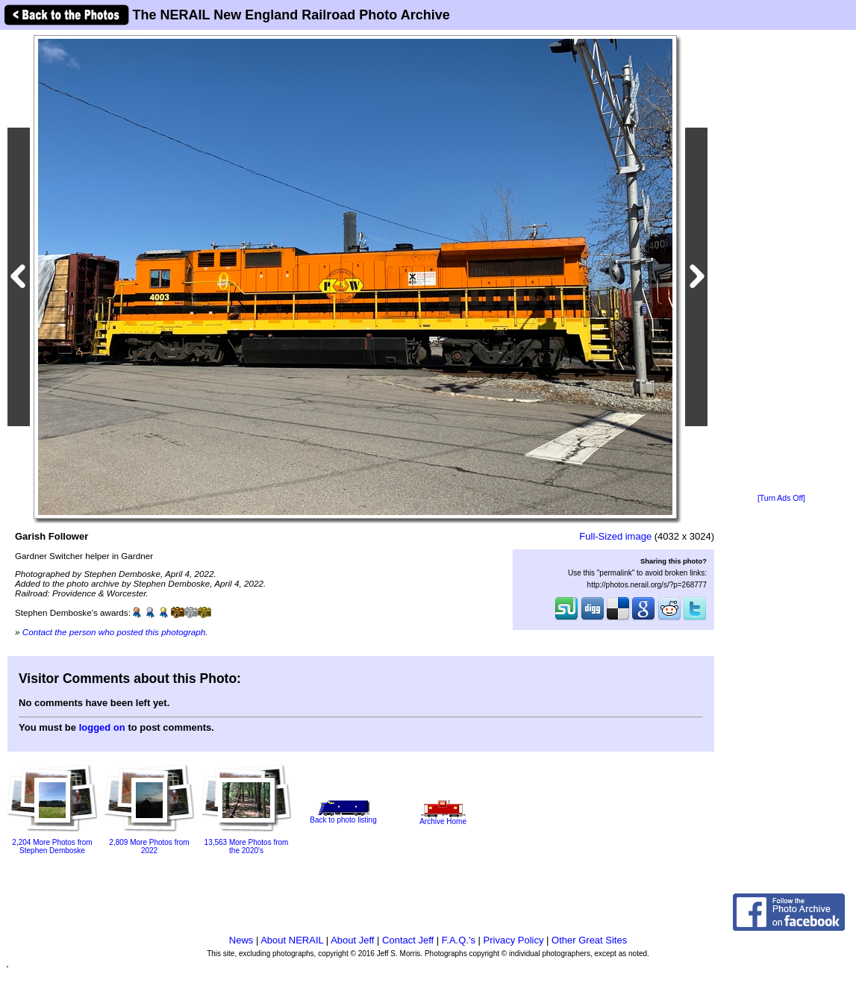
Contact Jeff (408, 940)
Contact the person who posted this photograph (114, 632)
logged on (102, 727)
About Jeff (352, 940)
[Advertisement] (781, 263)
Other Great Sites (589, 940)
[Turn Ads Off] (781, 498)
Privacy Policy (514, 940)
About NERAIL (291, 940)
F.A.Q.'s (458, 940)
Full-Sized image (615, 536)
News (241, 940)
